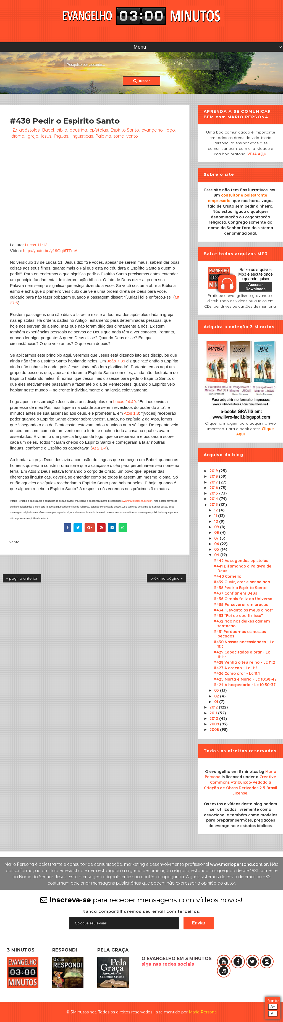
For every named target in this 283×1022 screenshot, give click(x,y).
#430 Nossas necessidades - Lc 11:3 (243, 644)
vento (132, 136)
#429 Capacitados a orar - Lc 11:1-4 (241, 654)
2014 (214, 498)
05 (217, 549)
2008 (214, 729)
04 (217, 554)
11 (216, 515)
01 (216, 701)
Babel (48, 130)
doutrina (78, 130)
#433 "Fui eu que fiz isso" (238, 615)
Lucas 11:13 (36, 244)
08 (217, 532)
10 (216, 521)
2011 (213, 712)
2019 (214, 470)
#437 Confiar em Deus (235, 593)
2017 (214, 482)
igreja (32, 136)
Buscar (141, 81)
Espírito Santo (125, 130)
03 (217, 690)
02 (217, 696)
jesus (46, 136)
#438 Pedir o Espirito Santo (239, 587)
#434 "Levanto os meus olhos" (243, 610)
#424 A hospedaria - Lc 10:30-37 (244, 684)
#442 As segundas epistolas (240, 560)
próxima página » (166, 578)
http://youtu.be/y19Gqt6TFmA (50, 250)
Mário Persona (203, 1012)
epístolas (99, 130)
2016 (214, 487)
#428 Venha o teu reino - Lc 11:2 (244, 662)
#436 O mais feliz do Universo (242, 598)
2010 (214, 718)
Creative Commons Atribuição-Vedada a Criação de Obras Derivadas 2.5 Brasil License (240, 785)
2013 (214, 504)
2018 (214, 476)
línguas (61, 136)
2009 (214, 724)
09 (217, 526)
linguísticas (82, 136)
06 (217, 543)
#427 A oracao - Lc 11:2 (235, 667)
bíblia (61, 130)
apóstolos (29, 130)
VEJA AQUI (257, 153)
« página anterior (22, 578)
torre (119, 136)
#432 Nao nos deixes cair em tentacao (241, 623)
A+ (273, 1007)
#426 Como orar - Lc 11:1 (236, 673)
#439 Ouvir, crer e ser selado (241, 581)
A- (272, 1013)
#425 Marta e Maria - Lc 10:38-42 (245, 679)
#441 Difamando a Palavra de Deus (242, 568)
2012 (214, 707)
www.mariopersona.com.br (137, 501)
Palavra (103, 136)
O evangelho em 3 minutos (231, 771)
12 (216, 510)
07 (217, 538)
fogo (170, 130)
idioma (17, 136)
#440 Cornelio (227, 576)
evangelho (152, 130)
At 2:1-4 (99, 448)
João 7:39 (116, 361)
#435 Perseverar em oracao (240, 604)
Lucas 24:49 (124, 401)
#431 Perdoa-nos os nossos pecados (239, 634)
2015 (214, 493)
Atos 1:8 (131, 413)
